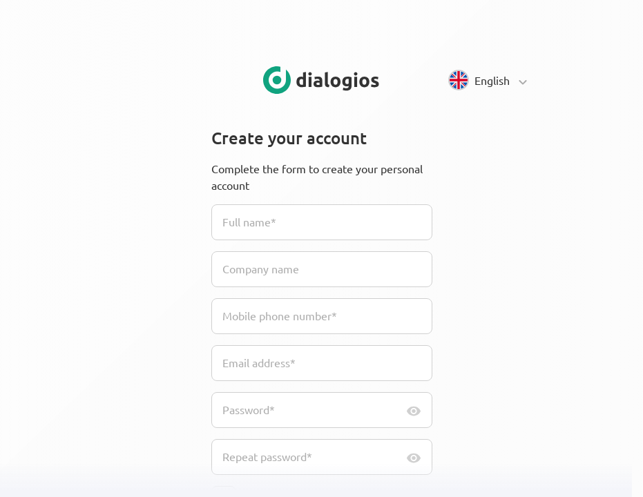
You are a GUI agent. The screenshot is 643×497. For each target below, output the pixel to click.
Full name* (249, 221)
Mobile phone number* (279, 315)
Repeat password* (267, 456)
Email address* (259, 362)
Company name (260, 268)
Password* (248, 409)
